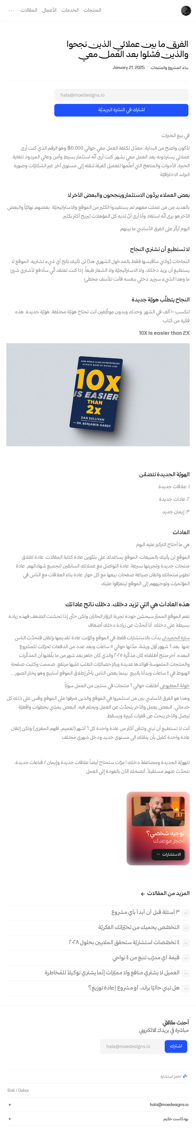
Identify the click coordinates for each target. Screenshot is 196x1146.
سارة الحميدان (176, 638)
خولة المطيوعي (175, 686)
